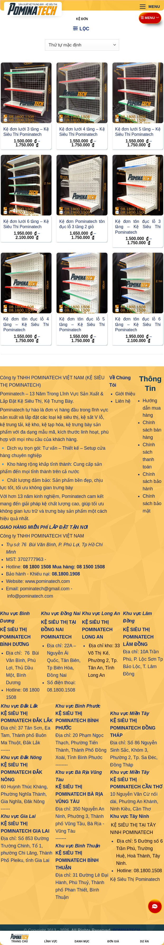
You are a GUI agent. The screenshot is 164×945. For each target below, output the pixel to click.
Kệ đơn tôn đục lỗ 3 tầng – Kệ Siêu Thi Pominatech (138, 226)
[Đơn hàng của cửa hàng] (82, 44)
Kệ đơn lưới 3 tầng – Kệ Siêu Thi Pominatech (26, 132)
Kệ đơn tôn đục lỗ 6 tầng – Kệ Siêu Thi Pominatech (138, 324)
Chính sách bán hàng (152, 430)
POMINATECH (126, 930)
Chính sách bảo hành (152, 482)
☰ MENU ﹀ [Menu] (150, 18)
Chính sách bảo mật (152, 503)
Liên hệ (123, 401)
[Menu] (149, 7)
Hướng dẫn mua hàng (152, 408)
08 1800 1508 (37, 566)
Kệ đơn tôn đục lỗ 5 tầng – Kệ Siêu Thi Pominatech (82, 324)
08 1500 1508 (91, 566)
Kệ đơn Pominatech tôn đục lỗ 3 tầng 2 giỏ (82, 224)
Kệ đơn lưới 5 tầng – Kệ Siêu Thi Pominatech (138, 132)
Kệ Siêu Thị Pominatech (135, 879)
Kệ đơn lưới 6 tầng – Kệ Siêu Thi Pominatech (26, 224)
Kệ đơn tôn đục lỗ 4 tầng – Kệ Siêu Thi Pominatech (26, 324)
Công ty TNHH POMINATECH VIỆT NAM (42, 536)
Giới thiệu (125, 393)
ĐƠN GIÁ (113, 938)
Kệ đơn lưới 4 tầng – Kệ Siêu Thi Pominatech (82, 132)
